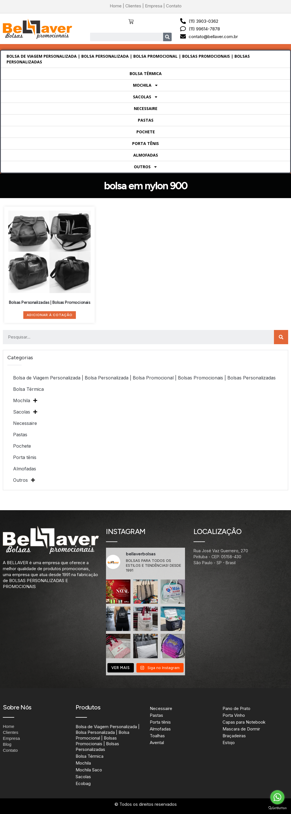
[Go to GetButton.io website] (277, 808)
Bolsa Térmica (146, 73)
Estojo (229, 742)
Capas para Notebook (244, 722)
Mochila (145, 85)
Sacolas (145, 97)
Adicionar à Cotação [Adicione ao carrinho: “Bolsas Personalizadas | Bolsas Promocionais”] (49, 315)
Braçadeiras (234, 735)
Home (116, 6)
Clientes (133, 6)
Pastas (145, 120)
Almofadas (145, 155)
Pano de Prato (236, 708)
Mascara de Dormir (241, 729)
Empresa (153, 6)
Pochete (145, 131)
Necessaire (145, 108)
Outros (145, 167)
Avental (157, 742)
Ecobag (83, 783)
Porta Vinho (234, 715)
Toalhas (157, 735)
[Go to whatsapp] (277, 797)
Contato (174, 6)
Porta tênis (145, 143)
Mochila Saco (89, 770)
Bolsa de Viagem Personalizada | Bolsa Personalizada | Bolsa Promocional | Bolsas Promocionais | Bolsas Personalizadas (128, 59)
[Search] (167, 37)
